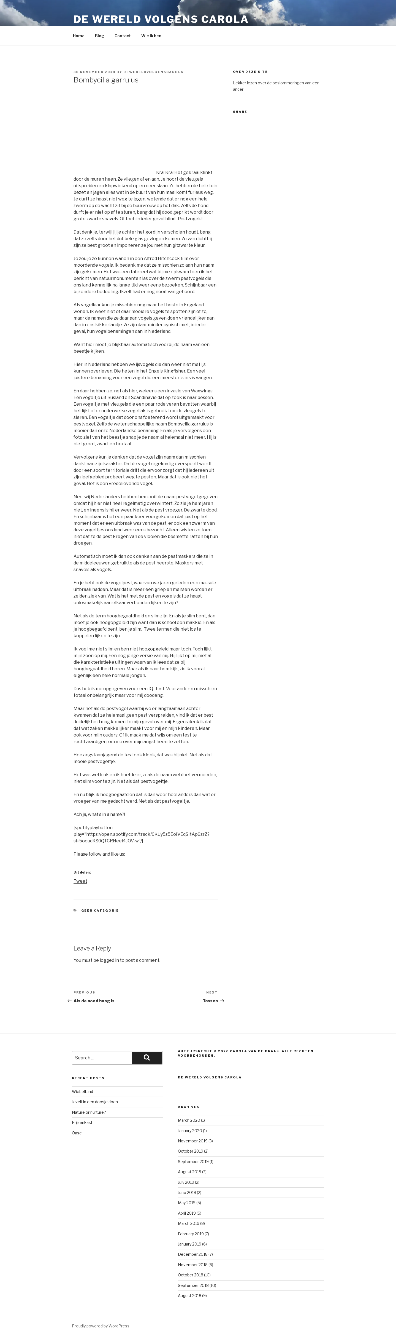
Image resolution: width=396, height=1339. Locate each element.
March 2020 (189, 1120)
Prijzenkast (82, 1122)
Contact (123, 35)
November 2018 (193, 1264)
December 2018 (193, 1254)
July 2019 (186, 1182)
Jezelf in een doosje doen (95, 1101)
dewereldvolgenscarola (153, 72)
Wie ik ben (151, 35)
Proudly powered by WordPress (100, 1326)
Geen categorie (100, 910)
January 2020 (190, 1130)
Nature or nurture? (89, 1112)
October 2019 (190, 1151)
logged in (109, 960)
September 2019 (193, 1161)
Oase (77, 1133)
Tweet (80, 881)
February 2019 (191, 1233)
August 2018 (189, 1295)
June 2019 (187, 1192)
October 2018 (190, 1275)
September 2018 (193, 1285)
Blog (99, 35)
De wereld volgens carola (161, 19)
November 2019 (193, 1141)
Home (79, 35)
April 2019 (187, 1213)
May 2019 (187, 1202)
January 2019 (189, 1244)
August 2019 (189, 1171)
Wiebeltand (82, 1091)
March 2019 (188, 1223)
